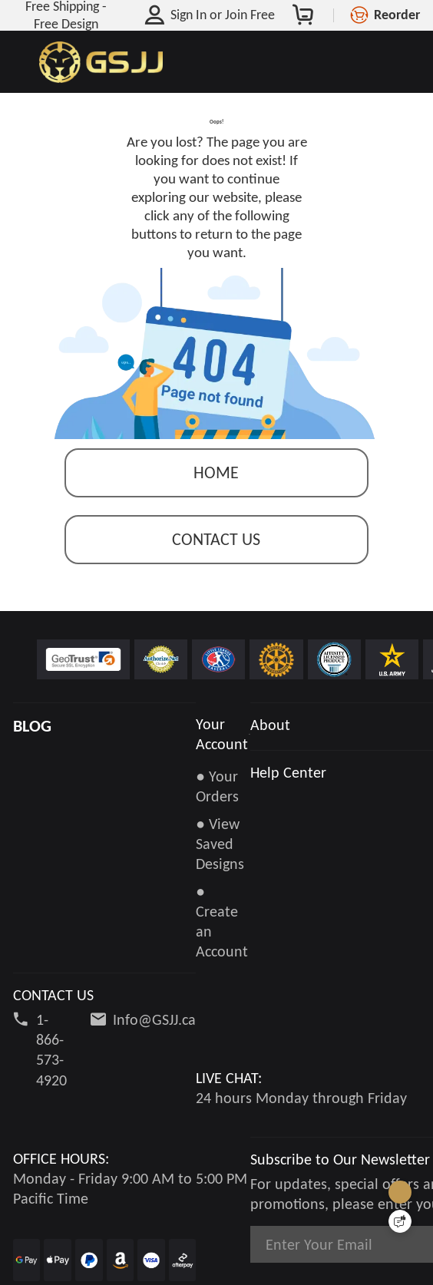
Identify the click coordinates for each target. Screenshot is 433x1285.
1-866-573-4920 (51, 1033)
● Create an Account (232, 925)
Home (216, 496)
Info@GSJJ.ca (154, 1003)
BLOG (32, 749)
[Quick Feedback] (400, 1221)
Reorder (397, 14)
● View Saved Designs (220, 866)
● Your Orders (217, 809)
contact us (216, 563)
